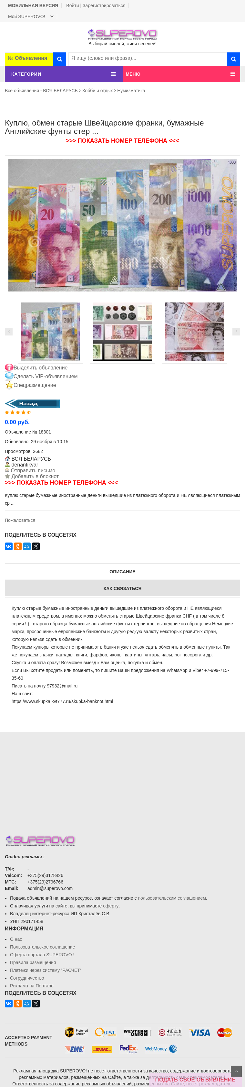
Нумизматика (131, 90)
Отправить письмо (32, 470)
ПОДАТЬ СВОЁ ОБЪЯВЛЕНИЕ (195, 1080)
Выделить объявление (41, 367)
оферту (110, 905)
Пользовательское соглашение (42, 947)
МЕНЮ (133, 74)
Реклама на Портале (32, 985)
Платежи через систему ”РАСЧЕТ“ (45, 970)
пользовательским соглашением (172, 898)
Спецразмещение (35, 385)
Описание (122, 571)
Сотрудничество (27, 978)
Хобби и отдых (97, 90)
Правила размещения (33, 962)
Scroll (236, 1071)
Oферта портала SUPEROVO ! (42, 954)
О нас (16, 939)
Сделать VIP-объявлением (46, 376)
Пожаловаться (20, 520)
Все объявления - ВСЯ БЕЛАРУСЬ (41, 90)
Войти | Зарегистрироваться (95, 5)
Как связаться (123, 588)
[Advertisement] (122, 777)
